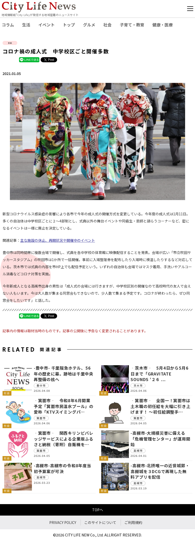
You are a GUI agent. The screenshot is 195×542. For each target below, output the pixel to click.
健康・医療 (162, 25)
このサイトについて (100, 522)
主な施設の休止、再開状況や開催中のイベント (57, 240)
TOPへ (97, 509)
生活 (26, 25)
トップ (69, 25)
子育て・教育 (132, 25)
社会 (107, 25)
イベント (46, 25)
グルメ (89, 25)
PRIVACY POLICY (62, 522)
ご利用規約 (133, 522)
